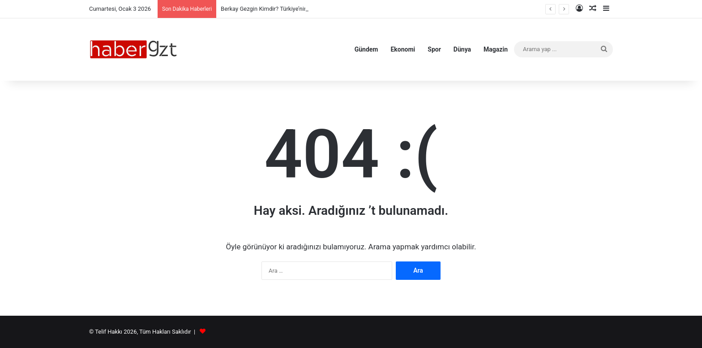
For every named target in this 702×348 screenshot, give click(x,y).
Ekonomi (402, 49)
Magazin (496, 49)
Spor (434, 49)
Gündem (366, 49)
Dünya (462, 49)
